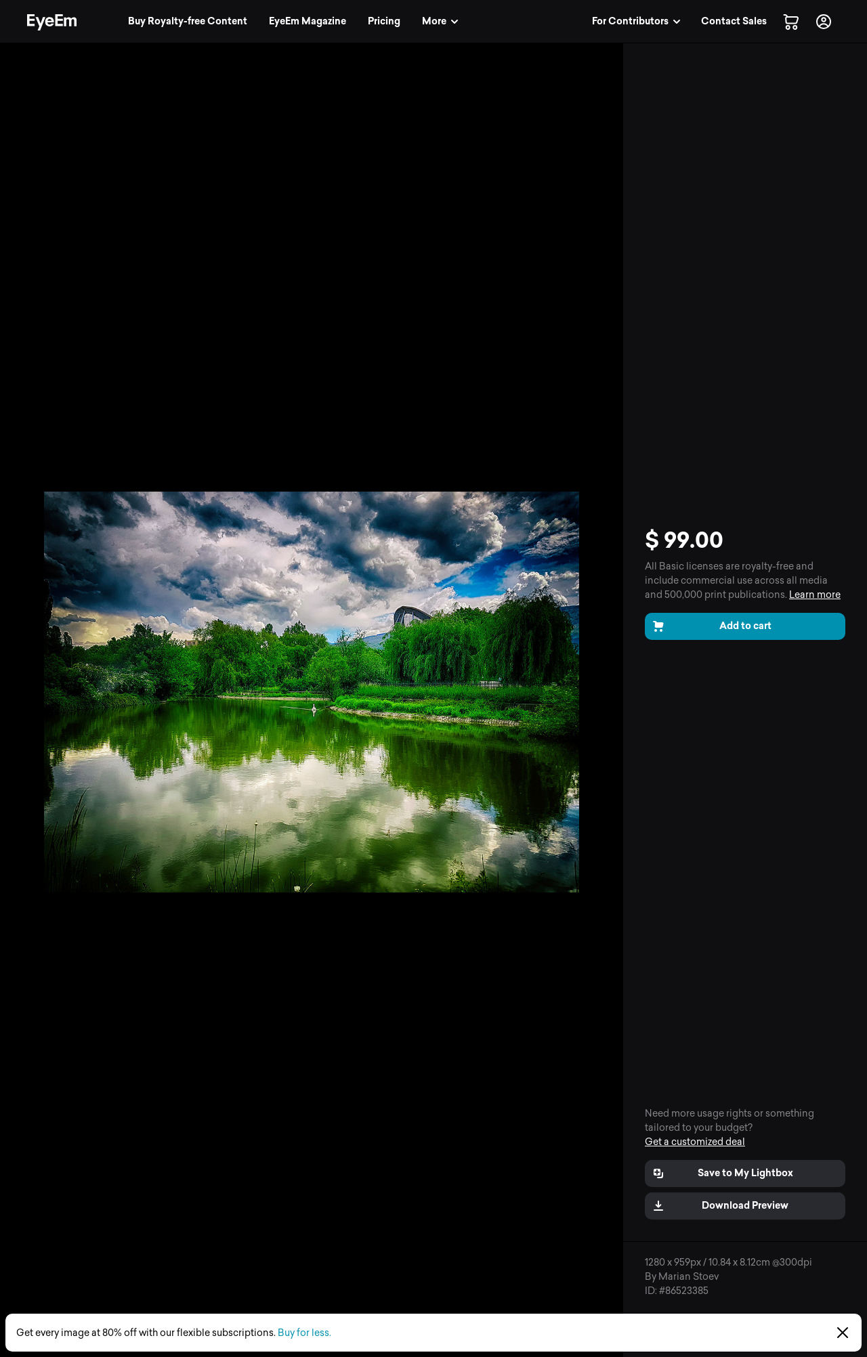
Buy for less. (304, 1333)
